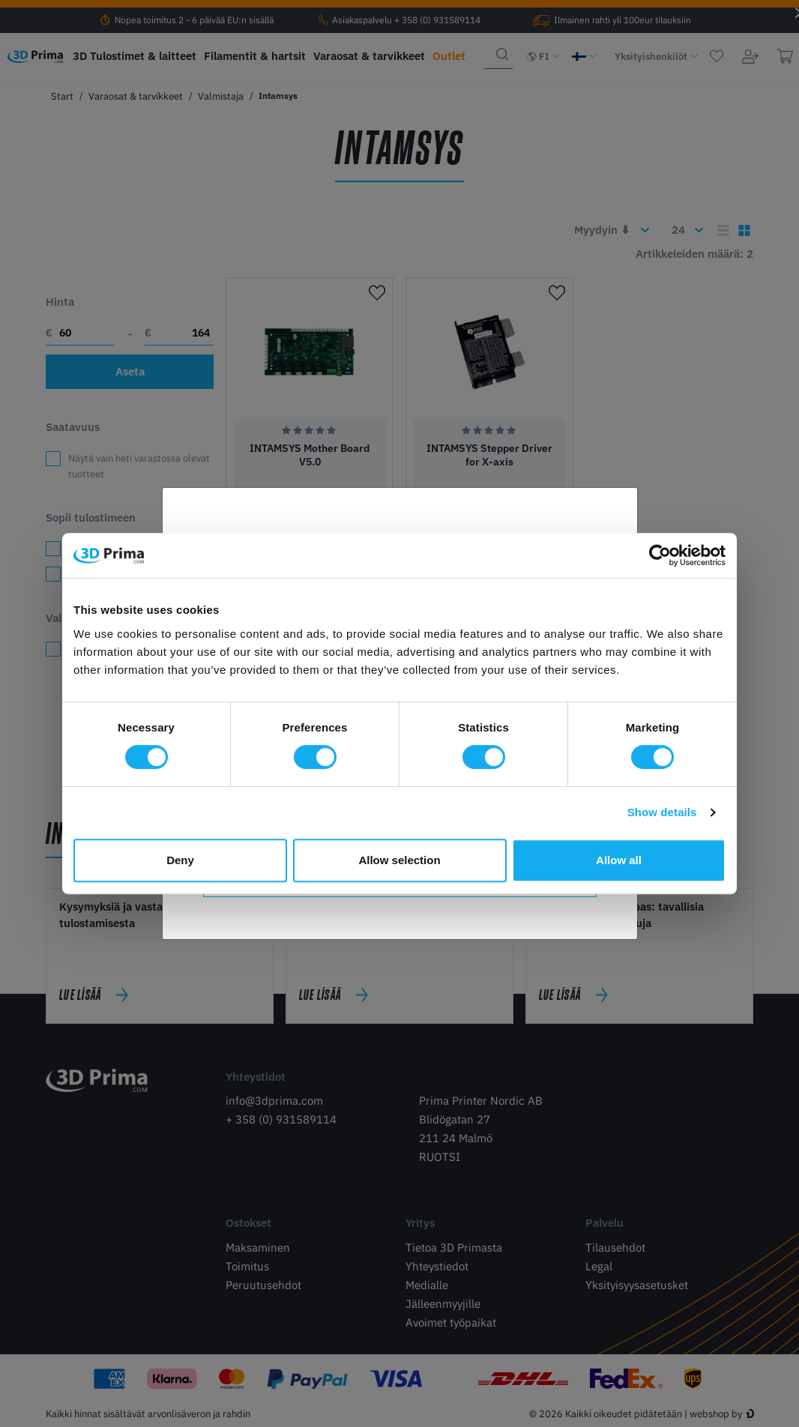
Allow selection (399, 860)
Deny (180, 860)
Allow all (619, 860)
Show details (662, 812)
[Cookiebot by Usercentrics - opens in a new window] (660, 555)
